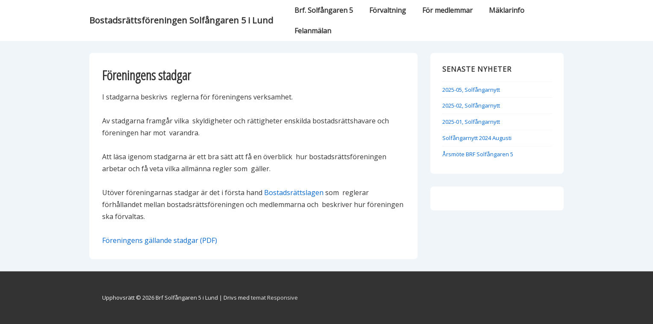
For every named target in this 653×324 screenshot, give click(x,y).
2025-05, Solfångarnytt (471, 89)
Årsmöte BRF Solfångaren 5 (477, 154)
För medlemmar (447, 10)
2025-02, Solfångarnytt (471, 105)
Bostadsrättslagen (294, 192)
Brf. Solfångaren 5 (323, 10)
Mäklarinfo (506, 10)
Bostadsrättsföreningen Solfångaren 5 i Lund (181, 20)
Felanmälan (312, 30)
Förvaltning (387, 10)
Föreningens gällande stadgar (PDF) (159, 240)
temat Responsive (274, 297)
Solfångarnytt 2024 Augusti (477, 138)
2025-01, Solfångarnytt (471, 122)
